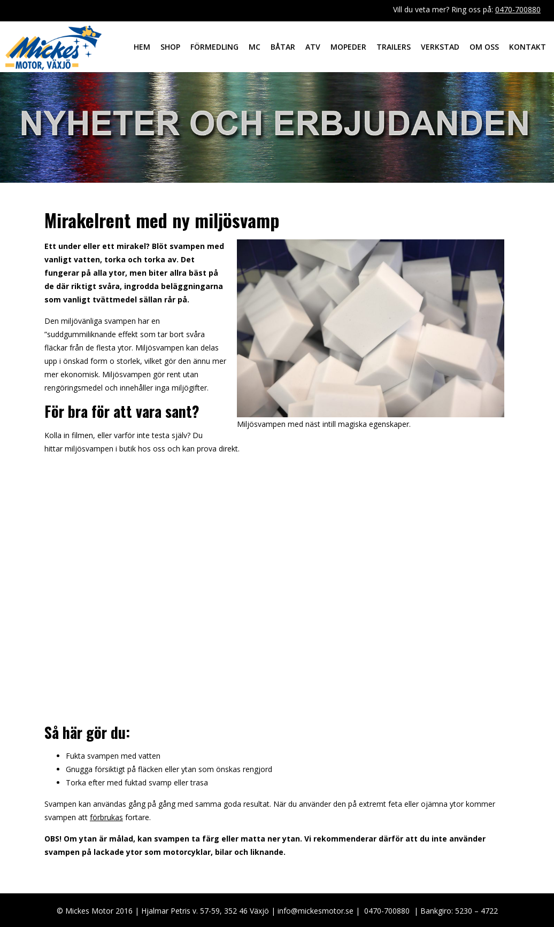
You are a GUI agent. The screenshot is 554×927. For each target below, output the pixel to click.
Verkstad (440, 47)
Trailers (393, 47)
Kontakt (527, 47)
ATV (312, 47)
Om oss (484, 47)
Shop (170, 47)
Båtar (283, 47)
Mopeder (348, 47)
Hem (142, 47)
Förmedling (214, 47)
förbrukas (106, 817)
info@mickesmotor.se (315, 911)
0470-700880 (518, 9)
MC (254, 47)
